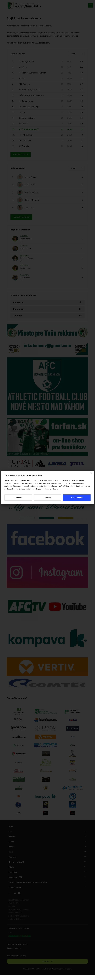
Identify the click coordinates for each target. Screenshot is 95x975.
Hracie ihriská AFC (16, 862)
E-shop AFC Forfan (16, 919)
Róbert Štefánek (32, 200)
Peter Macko (25, 248)
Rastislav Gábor (26, 258)
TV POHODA (13, 903)
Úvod (10, 826)
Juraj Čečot (25, 278)
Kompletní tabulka (20, 154)
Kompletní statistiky (21, 217)
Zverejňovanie (14, 887)
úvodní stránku (43, 43)
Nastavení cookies (14, 948)
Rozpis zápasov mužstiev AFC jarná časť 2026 (27, 882)
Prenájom (12, 872)
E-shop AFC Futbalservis (18, 916)
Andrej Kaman (30, 177)
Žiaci (10, 852)
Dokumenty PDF (15, 877)
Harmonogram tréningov (19, 909)
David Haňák (25, 268)
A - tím (11, 842)
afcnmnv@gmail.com (19, 935)
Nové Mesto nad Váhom (18, 900)
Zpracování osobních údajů (17, 944)
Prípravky (12, 857)
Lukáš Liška (29, 208)
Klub (10, 831)
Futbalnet (12, 906)
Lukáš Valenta (26, 239)
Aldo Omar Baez (32, 192)
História (11, 837)
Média (11, 867)
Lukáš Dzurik (30, 185)
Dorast (11, 847)
